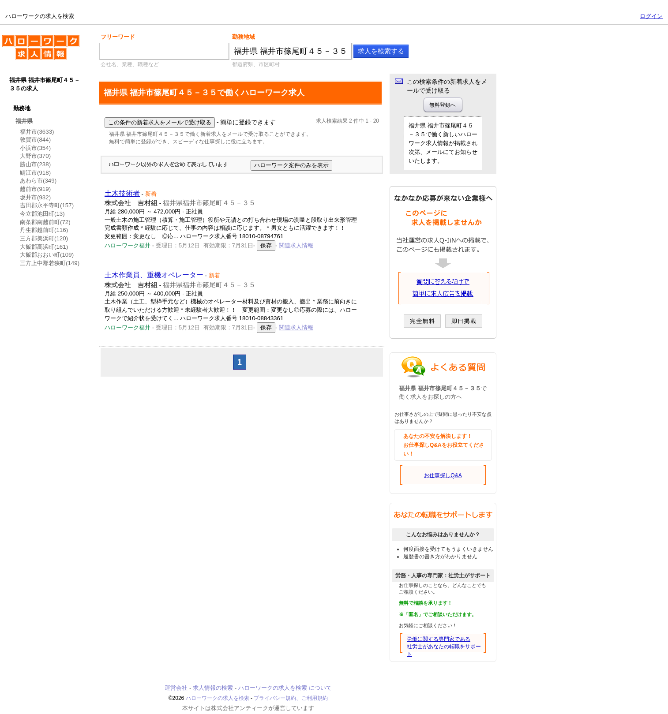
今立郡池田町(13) (42, 213)
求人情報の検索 (213, 687)
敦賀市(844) (35, 139)
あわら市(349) (38, 180)
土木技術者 (122, 193)
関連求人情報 (296, 245)
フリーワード (118, 37)
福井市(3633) (37, 131)
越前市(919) (35, 189)
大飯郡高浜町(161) (44, 246)
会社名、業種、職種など (130, 64)
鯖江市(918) (35, 172)
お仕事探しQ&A (443, 475)
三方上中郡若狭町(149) (49, 263)
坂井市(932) (35, 197)
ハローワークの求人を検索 (40, 51)
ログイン (651, 16)
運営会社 (176, 687)
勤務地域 (243, 37)
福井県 (24, 121)
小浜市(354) (35, 148)
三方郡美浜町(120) (44, 238)
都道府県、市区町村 (256, 64)
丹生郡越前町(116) (44, 230)
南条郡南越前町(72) (45, 222)
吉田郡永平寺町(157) (47, 205)
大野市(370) (35, 156)
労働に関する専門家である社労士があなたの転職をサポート (444, 646)
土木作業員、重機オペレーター (154, 275)
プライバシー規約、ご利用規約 (291, 698)
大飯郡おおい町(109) (47, 254)
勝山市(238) (35, 164)
